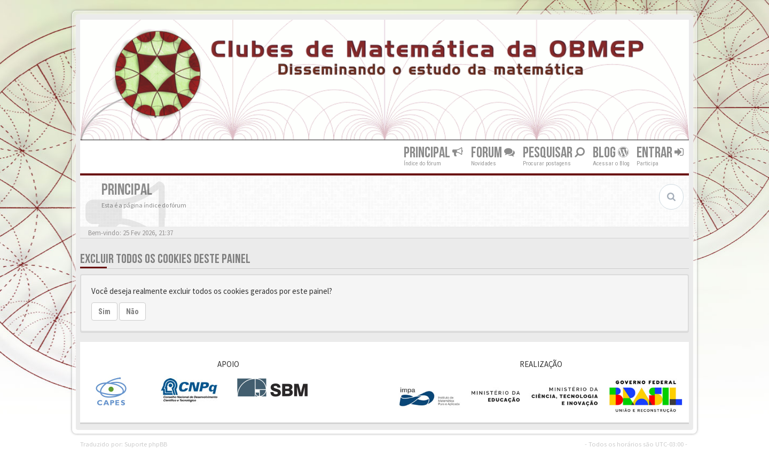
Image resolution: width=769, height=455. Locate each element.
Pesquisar (554, 153)
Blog (611, 153)
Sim (104, 311)
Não (132, 311)
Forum (493, 153)
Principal (433, 153)
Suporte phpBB (145, 444)
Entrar (660, 153)
